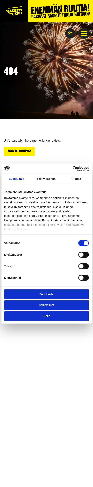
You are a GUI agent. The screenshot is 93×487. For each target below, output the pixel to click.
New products (13, 412)
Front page (11, 339)
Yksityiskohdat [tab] (46, 178)
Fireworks (10, 381)
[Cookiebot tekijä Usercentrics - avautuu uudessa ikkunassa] (72, 168)
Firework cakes (14, 398)
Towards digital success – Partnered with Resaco (38, 479)
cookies (30, 466)
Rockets (9, 388)
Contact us (11, 353)
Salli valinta (46, 305)
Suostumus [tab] (16, 178)
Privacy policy (13, 466)
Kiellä (46, 316)
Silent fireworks (14, 419)
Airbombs (10, 405)
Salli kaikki (46, 294)
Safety (8, 346)
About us (9, 363)
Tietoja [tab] (76, 178)
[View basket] (70, 33)
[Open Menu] (84, 33)
